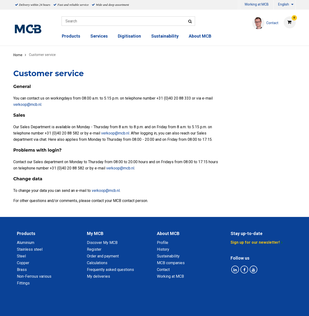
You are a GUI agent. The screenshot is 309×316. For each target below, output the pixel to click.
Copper (23, 263)
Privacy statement (106, 307)
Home (17, 55)
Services (99, 36)
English (283, 4)
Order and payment (103, 256)
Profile (162, 242)
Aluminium (25, 242)
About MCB (200, 36)
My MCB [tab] (95, 233)
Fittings (23, 283)
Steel (21, 256)
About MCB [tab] (168, 233)
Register (94, 249)
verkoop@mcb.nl (27, 104)
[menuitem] (239, 5)
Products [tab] (26, 233)
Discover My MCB (102, 242)
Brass (22, 269)
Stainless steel (29, 249)
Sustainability (165, 36)
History (163, 249)
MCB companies (171, 263)
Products (71, 36)
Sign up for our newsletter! (255, 242)
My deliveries (98, 276)
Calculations (97, 263)
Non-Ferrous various (34, 276)
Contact (163, 269)
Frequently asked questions (110, 269)
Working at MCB (257, 4)
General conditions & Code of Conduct (161, 307)
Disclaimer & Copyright (219, 307)
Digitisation (129, 36)
